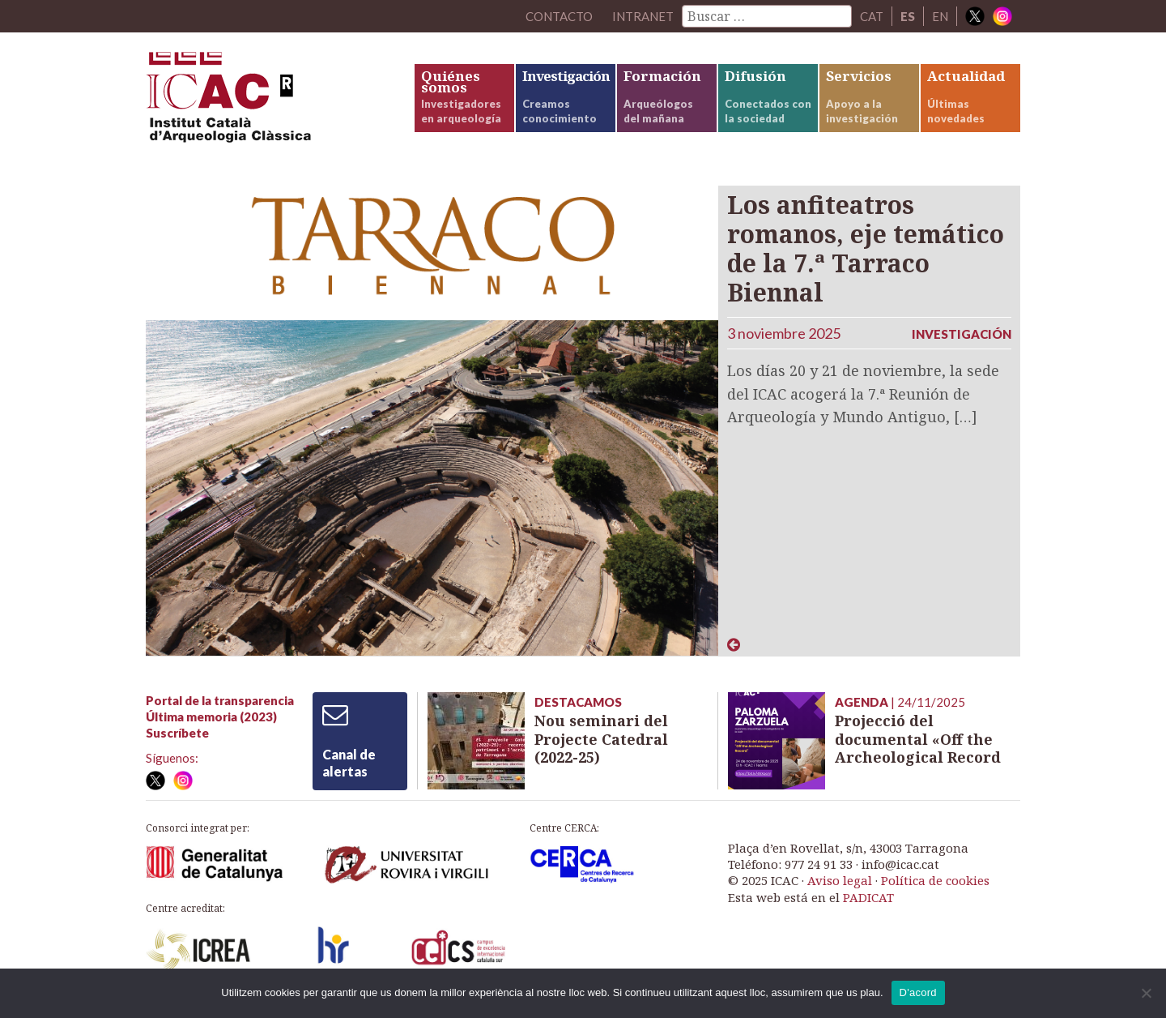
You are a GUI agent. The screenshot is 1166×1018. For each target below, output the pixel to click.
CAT (871, 16)
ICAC (267, 102)
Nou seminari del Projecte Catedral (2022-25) (601, 739)
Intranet (643, 16)
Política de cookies (935, 880)
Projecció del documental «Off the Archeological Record (918, 739)
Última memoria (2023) (211, 716)
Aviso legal (839, 880)
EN (940, 16)
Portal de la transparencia (220, 700)
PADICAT (868, 897)
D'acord (918, 992)
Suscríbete (177, 732)
